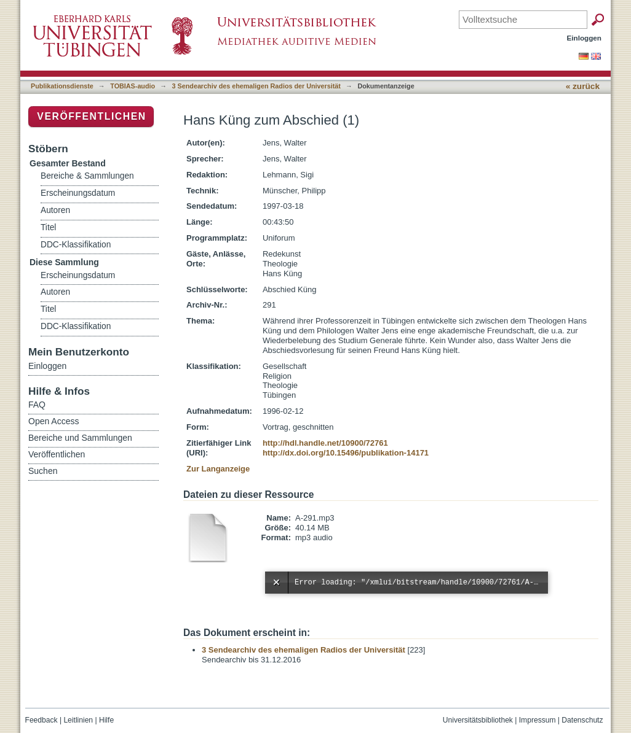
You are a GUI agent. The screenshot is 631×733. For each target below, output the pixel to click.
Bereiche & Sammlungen (87, 175)
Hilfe (106, 720)
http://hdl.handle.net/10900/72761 (325, 443)
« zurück (583, 86)
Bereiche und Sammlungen (80, 438)
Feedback (41, 720)
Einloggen (584, 38)
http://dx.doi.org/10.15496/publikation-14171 (346, 452)
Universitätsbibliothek (478, 720)
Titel (48, 227)
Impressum (537, 720)
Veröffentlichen (91, 116)
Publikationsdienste (62, 86)
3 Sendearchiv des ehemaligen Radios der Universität (256, 86)
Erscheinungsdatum (78, 193)
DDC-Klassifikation (76, 244)
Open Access (53, 421)
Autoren (55, 210)
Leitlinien (78, 720)
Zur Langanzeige (218, 468)
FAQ (37, 404)
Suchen (42, 471)
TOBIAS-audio (132, 86)
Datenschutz (582, 720)
